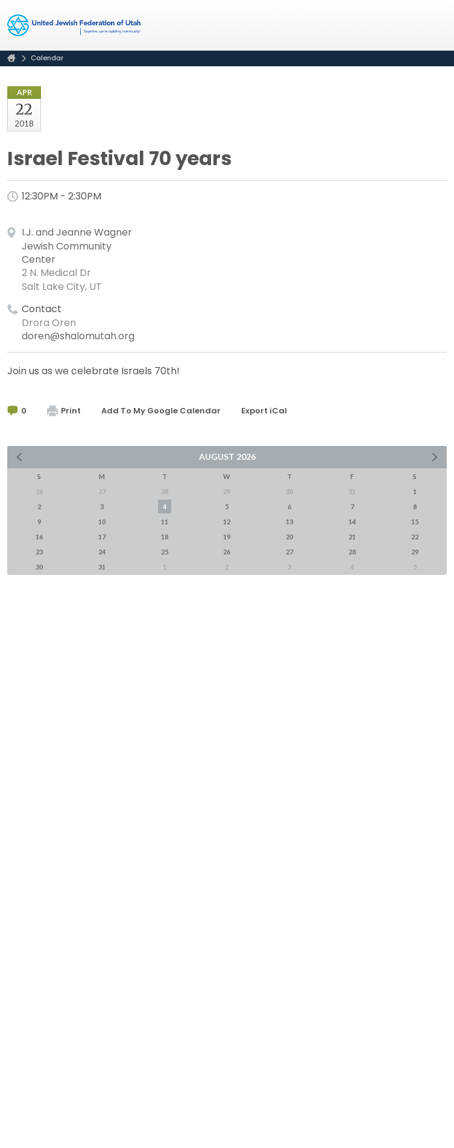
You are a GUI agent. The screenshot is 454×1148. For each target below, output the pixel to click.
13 (289, 521)
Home (11, 58)
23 (39, 552)
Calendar (47, 58)
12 (226, 521)
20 (289, 537)
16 (39, 537)
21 (352, 537)
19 (226, 537)
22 (414, 537)
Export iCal (264, 410)
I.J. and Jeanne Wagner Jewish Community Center (77, 245)
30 (39, 567)
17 (102, 537)
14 (352, 521)
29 (414, 552)
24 (102, 552)
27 (289, 552)
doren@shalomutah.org (78, 336)
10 (102, 521)
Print (64, 410)
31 (102, 567)
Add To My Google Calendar (161, 410)
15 (414, 521)
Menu (433, 25)
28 (352, 552)
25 (164, 552)
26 (226, 552)
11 (164, 521)
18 (164, 537)
